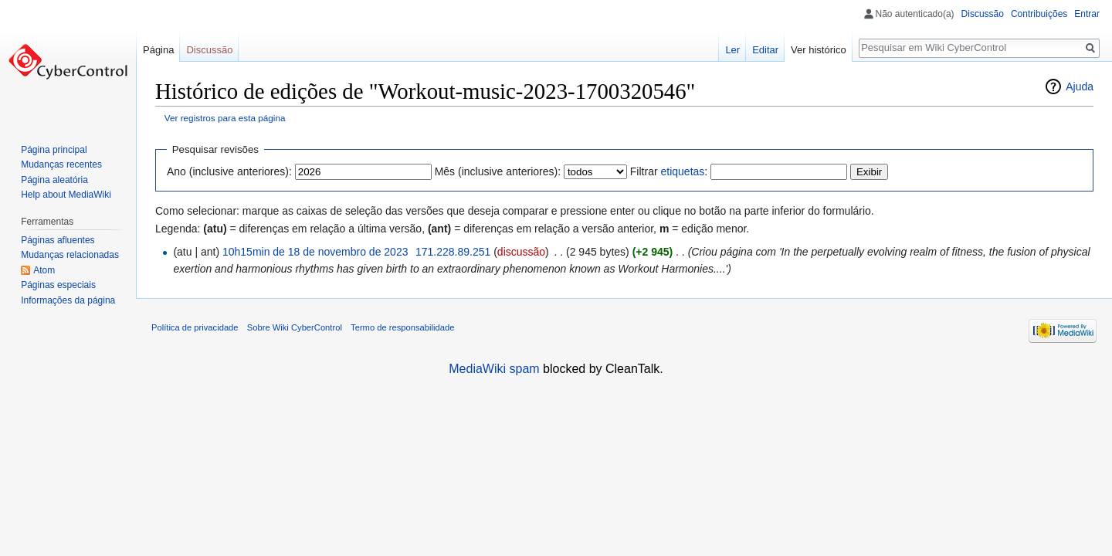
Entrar (1087, 13)
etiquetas (682, 171)
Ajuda (1079, 86)
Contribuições (1039, 13)
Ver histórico (818, 50)
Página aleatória (54, 180)
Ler (732, 50)
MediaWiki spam (494, 368)
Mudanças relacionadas (70, 254)
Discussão (982, 13)
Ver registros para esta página (225, 118)
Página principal (53, 149)
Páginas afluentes (57, 240)
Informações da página (68, 300)
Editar (765, 50)
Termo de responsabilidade (402, 327)
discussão (521, 252)
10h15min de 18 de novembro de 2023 (315, 252)
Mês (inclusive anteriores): (498, 171)
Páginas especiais (58, 285)
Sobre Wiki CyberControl (294, 327)
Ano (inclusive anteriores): (229, 171)
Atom (44, 270)
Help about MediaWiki (66, 194)
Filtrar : (668, 171)
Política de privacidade (195, 327)
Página (158, 50)
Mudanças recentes (61, 164)
